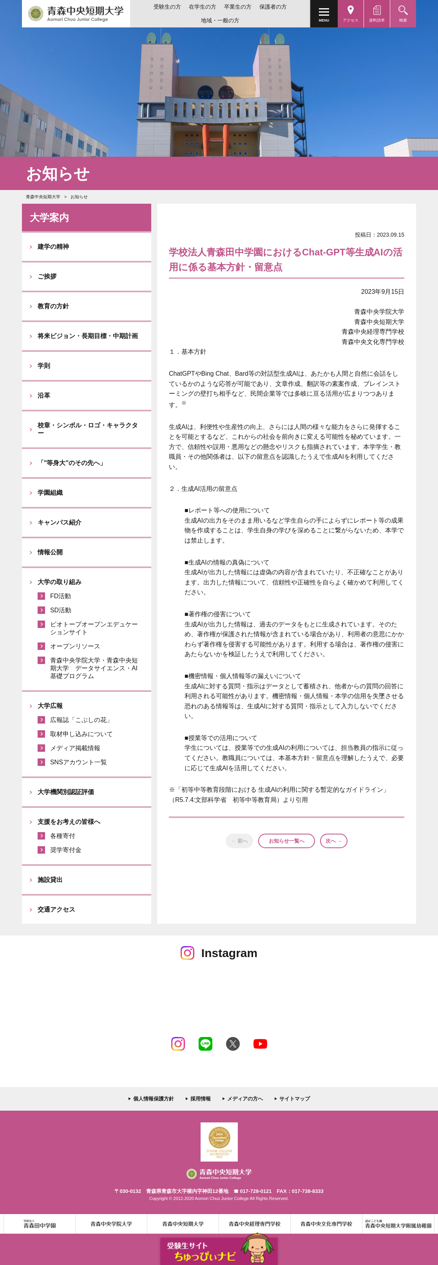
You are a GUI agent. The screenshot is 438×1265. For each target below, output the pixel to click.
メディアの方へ (245, 1099)
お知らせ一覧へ (286, 841)
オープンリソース (75, 646)
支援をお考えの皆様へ (69, 821)
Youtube (260, 1044)
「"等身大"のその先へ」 (72, 463)
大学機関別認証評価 (66, 792)
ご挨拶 (47, 276)
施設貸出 (50, 879)
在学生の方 (202, 7)
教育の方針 (53, 306)
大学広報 (50, 705)
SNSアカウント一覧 (78, 762)
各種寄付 (62, 835)
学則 (44, 365)
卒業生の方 (238, 7)
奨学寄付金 (65, 850)
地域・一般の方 (220, 20)
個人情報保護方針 (153, 1099)
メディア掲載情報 (75, 748)
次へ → (334, 841)
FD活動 (60, 596)
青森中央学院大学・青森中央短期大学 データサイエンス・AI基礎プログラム (94, 668)
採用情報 (200, 1099)
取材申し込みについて (81, 734)
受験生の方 (167, 7)
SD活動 (60, 610)
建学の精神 (53, 246)
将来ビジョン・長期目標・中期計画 (88, 336)
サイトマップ (294, 1099)
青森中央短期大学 (76, 13)
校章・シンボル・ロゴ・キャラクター (88, 429)
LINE (205, 1044)
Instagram (178, 1044)
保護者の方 (273, 7)
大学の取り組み (59, 582)
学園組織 (50, 492)
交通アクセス (56, 909)
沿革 (44, 395)
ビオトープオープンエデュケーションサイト (94, 628)
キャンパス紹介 (59, 522)
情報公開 (50, 552)
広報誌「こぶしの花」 (81, 720)
